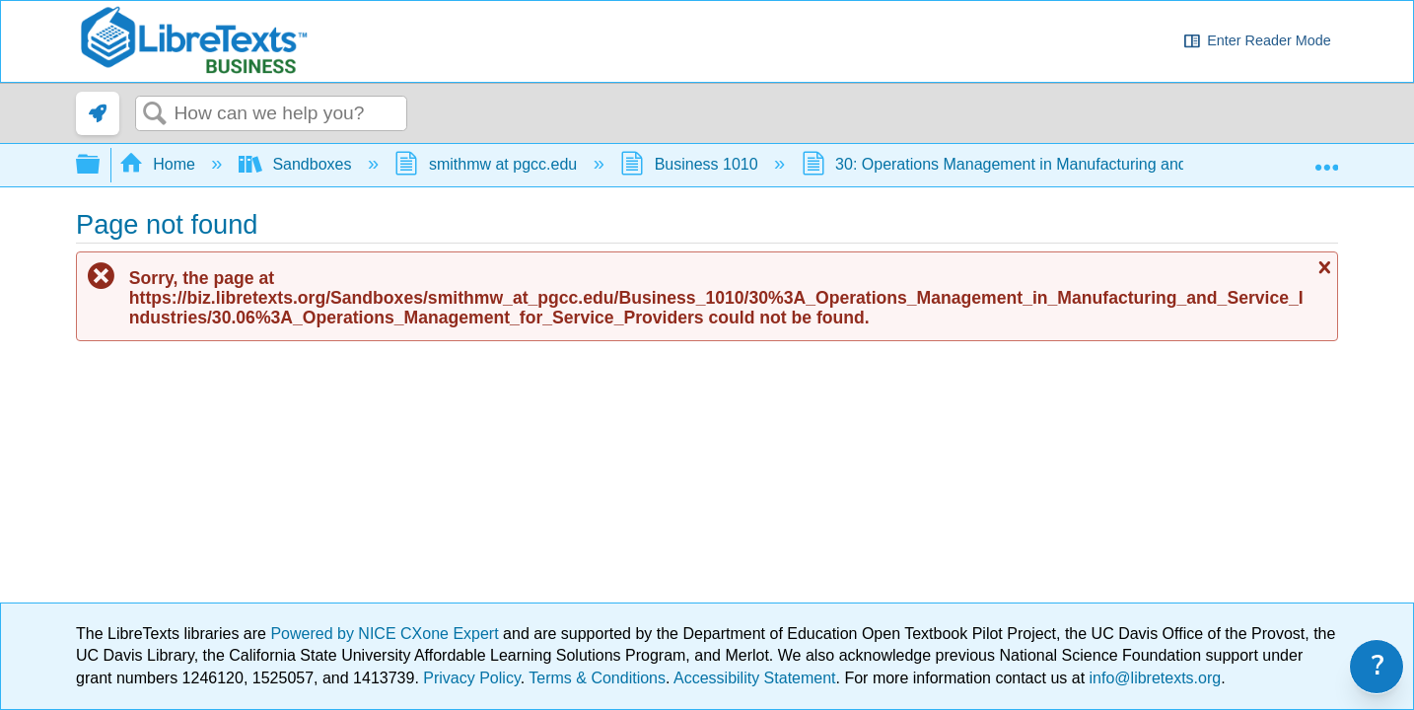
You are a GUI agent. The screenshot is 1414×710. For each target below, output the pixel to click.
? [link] (1378, 666)
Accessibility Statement (754, 678)
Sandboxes (297, 164)
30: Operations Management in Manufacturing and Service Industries (1061, 164)
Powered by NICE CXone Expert (386, 633)
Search (155, 114)
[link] (97, 113)
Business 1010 (691, 164)
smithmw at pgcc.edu (487, 164)
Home (159, 164)
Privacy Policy (471, 678)
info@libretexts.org (1153, 678)
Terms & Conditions (597, 678)
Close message (1322, 267)
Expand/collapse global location (1326, 159)
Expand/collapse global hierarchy (101, 165)
